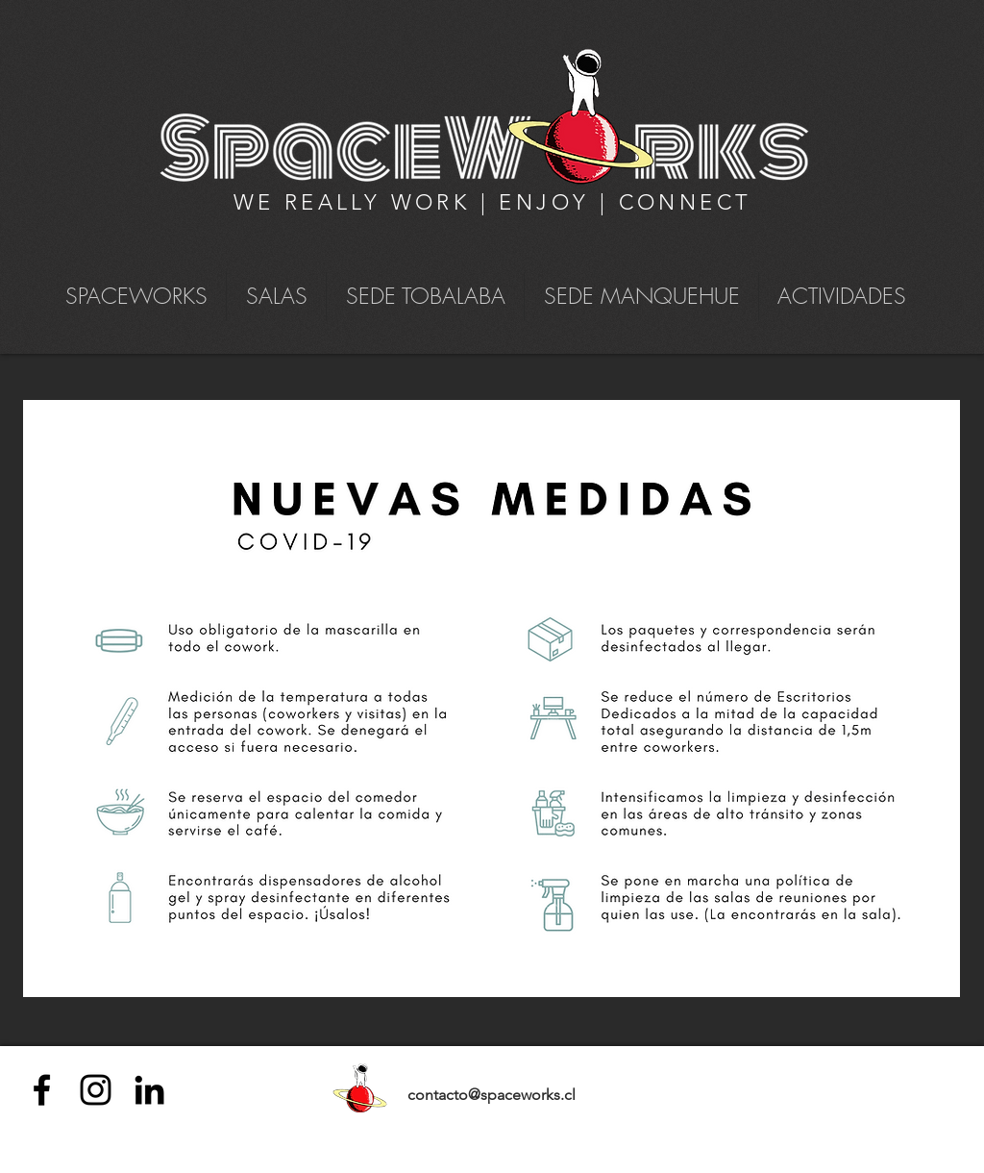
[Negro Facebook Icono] (41, 1090)
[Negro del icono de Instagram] (95, 1090)
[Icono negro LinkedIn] (149, 1090)
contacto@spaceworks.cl (491, 1095)
